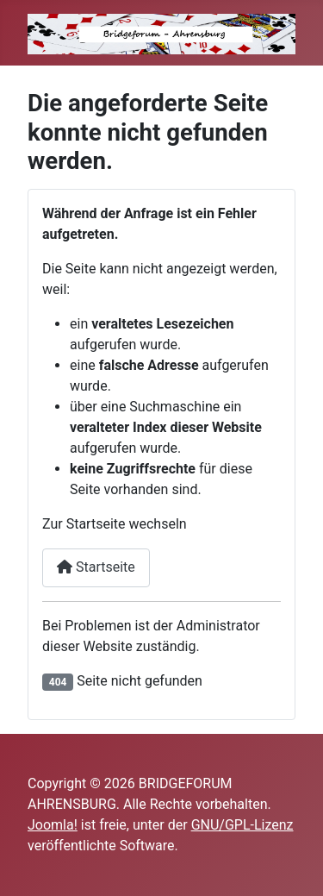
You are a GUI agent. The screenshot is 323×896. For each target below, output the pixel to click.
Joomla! (53, 825)
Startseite (96, 567)
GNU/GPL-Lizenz (242, 825)
